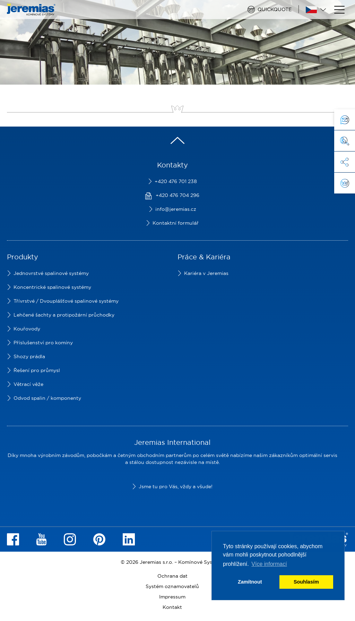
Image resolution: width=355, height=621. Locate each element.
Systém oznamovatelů (172, 586)
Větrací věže (28, 384)
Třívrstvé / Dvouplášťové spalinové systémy (66, 301)
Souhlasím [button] (306, 582)
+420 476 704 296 (177, 195)
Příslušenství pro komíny (43, 342)
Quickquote (275, 9)
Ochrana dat (172, 576)
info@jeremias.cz (175, 209)
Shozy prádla (29, 356)
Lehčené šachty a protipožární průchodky (64, 315)
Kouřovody (27, 329)
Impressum (172, 597)
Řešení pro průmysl (37, 370)
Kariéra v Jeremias (206, 273)
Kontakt (172, 607)
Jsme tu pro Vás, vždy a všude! (176, 486)
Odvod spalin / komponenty (47, 398)
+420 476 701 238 (176, 181)
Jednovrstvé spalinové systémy (51, 273)
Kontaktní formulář (176, 223)
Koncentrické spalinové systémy (52, 287)
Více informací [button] (269, 564)
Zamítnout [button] (250, 582)
